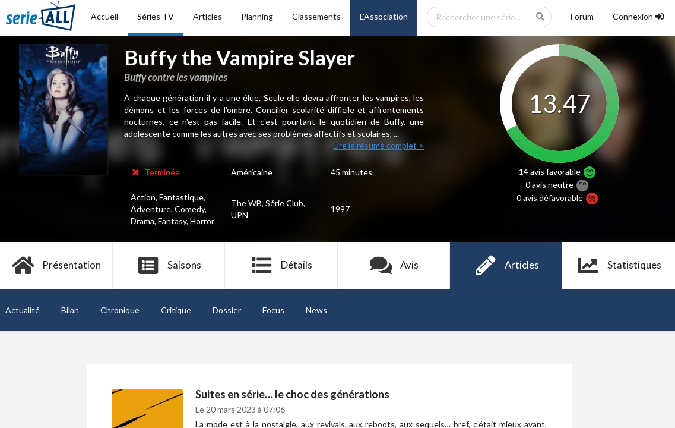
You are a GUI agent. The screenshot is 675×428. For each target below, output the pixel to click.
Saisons (169, 266)
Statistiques (618, 266)
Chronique (120, 310)
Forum (582, 16)
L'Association (384, 16)
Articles (207, 16)
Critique (176, 310)
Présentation (56, 266)
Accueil (104, 16)
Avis (394, 266)
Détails (281, 266)
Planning (257, 16)
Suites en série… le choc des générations (292, 394)
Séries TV (155, 16)
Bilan (70, 310)
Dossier (227, 310)
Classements (316, 16)
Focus (273, 310)
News (316, 310)
